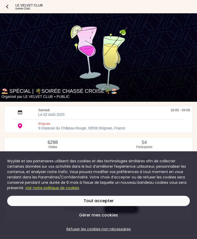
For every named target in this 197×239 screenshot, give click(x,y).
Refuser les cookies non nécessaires (98, 229)
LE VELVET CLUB (38, 97)
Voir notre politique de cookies (52, 187)
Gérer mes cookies (98, 215)
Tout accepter (99, 201)
